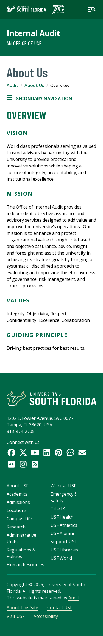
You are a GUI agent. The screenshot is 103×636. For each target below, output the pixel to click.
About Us (34, 85)
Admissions (18, 502)
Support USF (64, 542)
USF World (61, 558)
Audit (12, 85)
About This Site (22, 608)
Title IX (58, 509)
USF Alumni (62, 533)
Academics (17, 494)
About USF (17, 486)
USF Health (62, 517)
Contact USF (59, 608)
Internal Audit (33, 33)
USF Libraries (64, 550)
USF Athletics (64, 525)
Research (16, 527)
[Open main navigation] (91, 9)
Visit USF (15, 616)
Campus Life (19, 519)
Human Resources (25, 565)
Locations (17, 510)
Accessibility (46, 616)
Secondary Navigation (39, 98)
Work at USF (63, 486)
